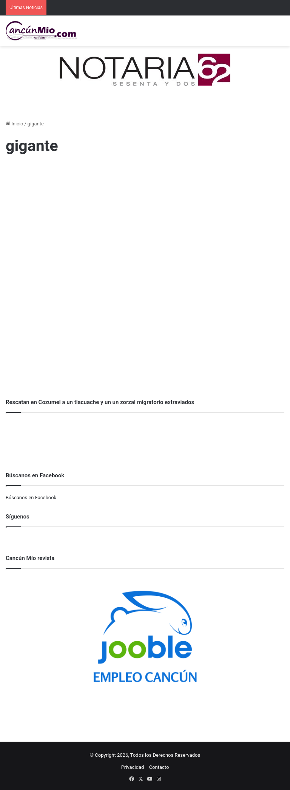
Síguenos (17, 516)
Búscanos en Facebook (31, 497)
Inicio (14, 124)
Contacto (159, 767)
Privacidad (132, 767)
